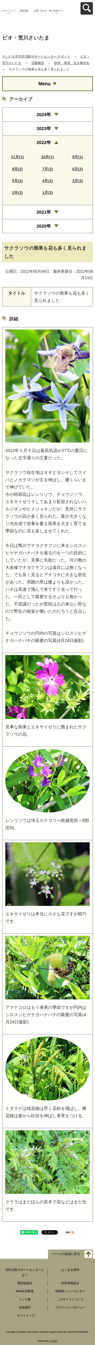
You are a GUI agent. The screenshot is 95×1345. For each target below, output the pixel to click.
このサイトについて (8, 11)
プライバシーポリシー (70, 1307)
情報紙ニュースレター (70, 1291)
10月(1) (47, 157)
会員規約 (25, 1307)
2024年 (44, 114)
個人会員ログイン (56, 11)
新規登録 (24, 10)
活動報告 (37, 63)
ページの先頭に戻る (65, 1254)
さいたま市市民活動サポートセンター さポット (36, 56)
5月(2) (17, 181)
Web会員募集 (25, 1291)
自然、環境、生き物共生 (71, 63)
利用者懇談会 (70, 1283)
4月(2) (47, 181)
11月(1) (17, 157)
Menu (44, 83)
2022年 (44, 142)
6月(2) (77, 169)
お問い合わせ (40, 10)
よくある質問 (70, 1269)
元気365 (54, 1341)
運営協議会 (24, 1283)
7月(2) (47, 169)
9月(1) (77, 157)
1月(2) (47, 193)
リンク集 (25, 1299)
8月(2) (17, 169)
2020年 (44, 226)
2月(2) (17, 193)
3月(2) (77, 181)
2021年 (44, 212)
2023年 (44, 128)
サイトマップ (26, 1315)
